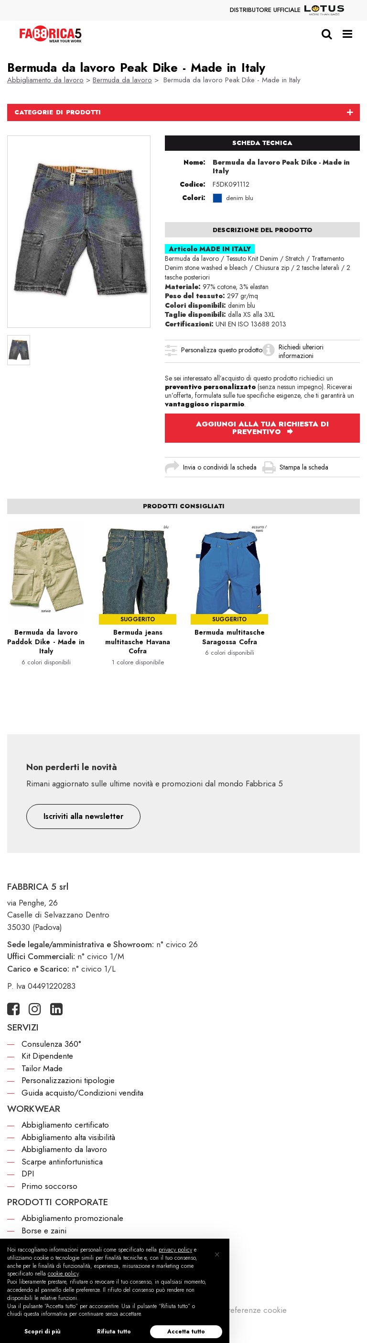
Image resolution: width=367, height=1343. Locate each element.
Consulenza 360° (51, 1044)
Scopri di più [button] (42, 1331)
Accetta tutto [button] (186, 1331)
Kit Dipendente (47, 1056)
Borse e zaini (44, 1230)
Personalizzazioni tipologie (68, 1080)
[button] (83, 816)
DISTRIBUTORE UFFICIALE (287, 10)
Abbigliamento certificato (65, 1124)
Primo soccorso (49, 1186)
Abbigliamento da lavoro (45, 80)
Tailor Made (42, 1068)
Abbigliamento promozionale (72, 1218)
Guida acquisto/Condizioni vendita (82, 1092)
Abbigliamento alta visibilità (68, 1137)
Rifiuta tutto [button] (114, 1331)
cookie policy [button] (63, 1273)
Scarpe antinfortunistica (62, 1161)
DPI (28, 1173)
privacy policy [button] (175, 1249)
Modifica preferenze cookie (238, 1310)
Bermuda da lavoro (122, 80)
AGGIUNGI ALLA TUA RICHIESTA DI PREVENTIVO (262, 428)
